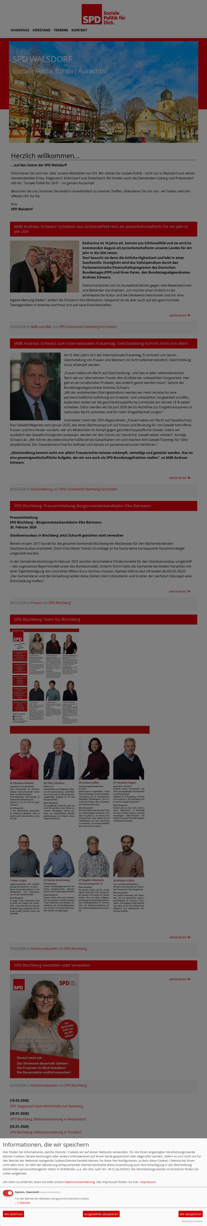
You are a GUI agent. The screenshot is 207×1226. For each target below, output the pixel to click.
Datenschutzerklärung (80, 1182)
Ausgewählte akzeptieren (101, 1214)
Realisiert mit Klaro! (192, 1221)
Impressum (148, 1182)
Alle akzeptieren (191, 1214)
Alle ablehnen (13, 1214)
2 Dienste (22, 1203)
